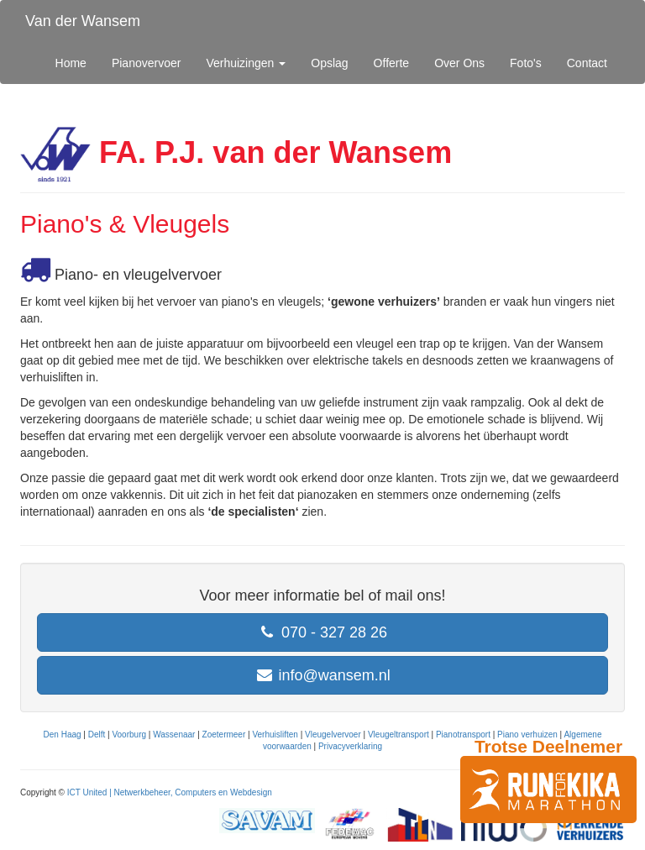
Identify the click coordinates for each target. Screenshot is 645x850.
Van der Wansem (82, 21)
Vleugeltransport (398, 734)
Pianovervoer (146, 63)
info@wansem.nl (322, 675)
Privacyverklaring (350, 746)
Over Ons (459, 63)
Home (71, 63)
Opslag (329, 63)
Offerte (392, 63)
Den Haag (62, 734)
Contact (587, 63)
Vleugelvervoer (333, 734)
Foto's (526, 63)
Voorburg (129, 734)
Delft (97, 734)
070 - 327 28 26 (322, 632)
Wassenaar (174, 734)
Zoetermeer (224, 734)
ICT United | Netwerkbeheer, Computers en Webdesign (169, 792)
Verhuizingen (246, 63)
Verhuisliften (274, 734)
